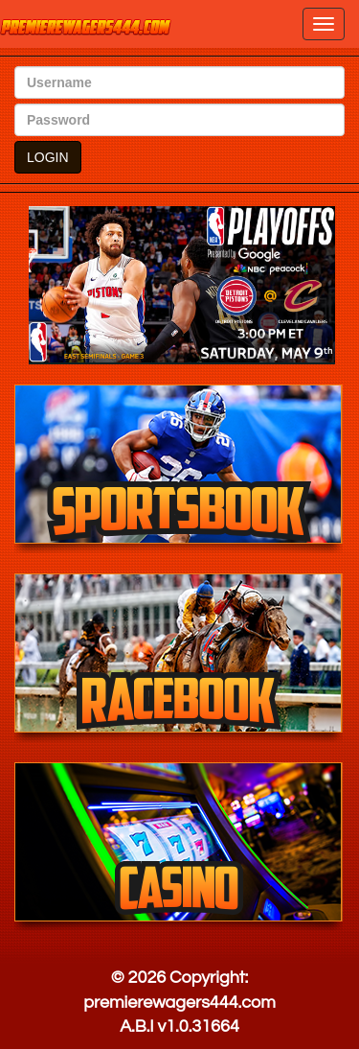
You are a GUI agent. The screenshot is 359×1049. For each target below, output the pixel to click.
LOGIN (48, 157)
